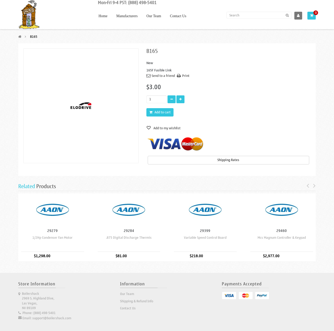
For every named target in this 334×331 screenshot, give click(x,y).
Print (185, 76)
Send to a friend (163, 76)
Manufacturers (127, 16)
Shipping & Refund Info (136, 301)
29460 (281, 231)
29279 (52, 231)
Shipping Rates (228, 160)
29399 (205, 231)
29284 (129, 231)
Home (103, 16)
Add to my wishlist (167, 128)
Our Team (153, 16)
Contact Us (178, 16)
